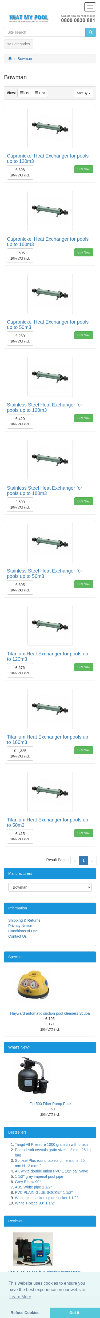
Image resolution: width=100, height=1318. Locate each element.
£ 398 (20, 172)
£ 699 (20, 504)
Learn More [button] (20, 1297)
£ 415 (20, 836)
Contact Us (17, 936)
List (24, 93)
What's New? (19, 1047)
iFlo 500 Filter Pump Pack (50, 1104)
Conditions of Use (23, 931)
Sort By (83, 93)
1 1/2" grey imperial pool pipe (39, 1176)
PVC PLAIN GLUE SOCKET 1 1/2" (44, 1192)
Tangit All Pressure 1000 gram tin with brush (51, 1144)
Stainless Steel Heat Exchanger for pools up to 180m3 (44, 490)
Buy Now (83, 169)
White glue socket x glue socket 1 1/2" (46, 1198)
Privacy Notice (20, 926)
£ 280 (20, 338)
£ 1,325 (20, 753)
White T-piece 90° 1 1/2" (35, 1203)
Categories (18, 44)
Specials (15, 957)
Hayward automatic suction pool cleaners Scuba (50, 1013)
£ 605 (20, 255)
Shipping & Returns (24, 920)
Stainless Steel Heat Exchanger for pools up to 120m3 (44, 407)
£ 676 (20, 670)
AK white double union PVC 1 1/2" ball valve (51, 1171)
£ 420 (20, 421)
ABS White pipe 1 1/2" (33, 1187)
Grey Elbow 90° (28, 1182)
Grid (40, 93)
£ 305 (20, 587)
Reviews (15, 1221)
